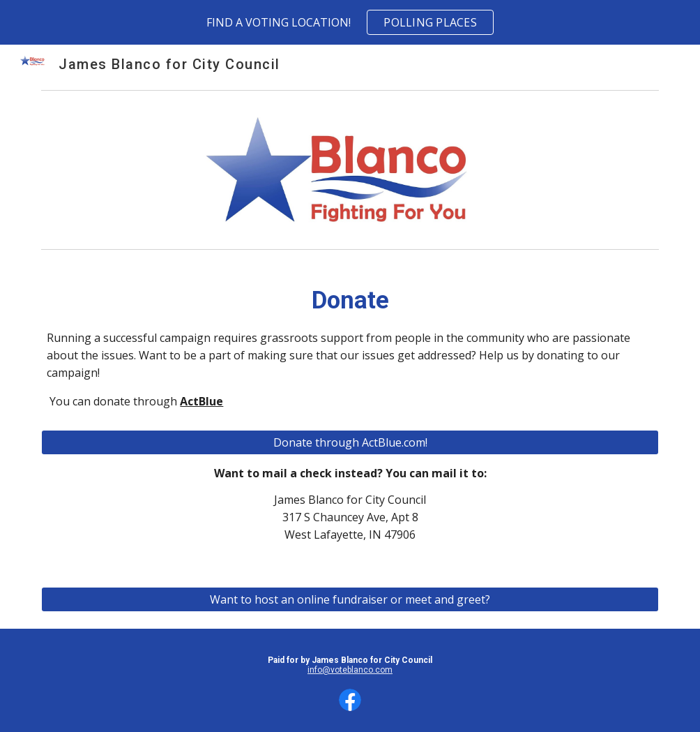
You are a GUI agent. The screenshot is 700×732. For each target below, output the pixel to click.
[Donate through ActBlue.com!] (349, 442)
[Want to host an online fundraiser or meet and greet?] (349, 599)
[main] (349, 350)
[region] (350, 22)
